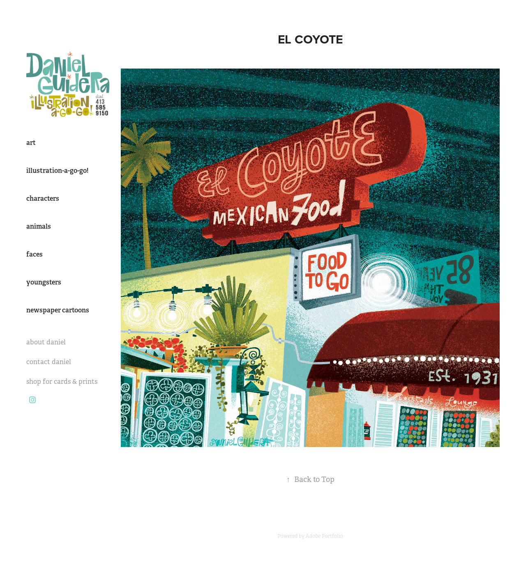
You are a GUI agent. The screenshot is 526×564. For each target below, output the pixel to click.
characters (42, 198)
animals (38, 226)
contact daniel (48, 362)
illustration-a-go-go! (57, 170)
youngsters (43, 282)
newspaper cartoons (57, 310)
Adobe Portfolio (324, 536)
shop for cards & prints (61, 381)
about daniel (46, 342)
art (31, 142)
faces (34, 254)
